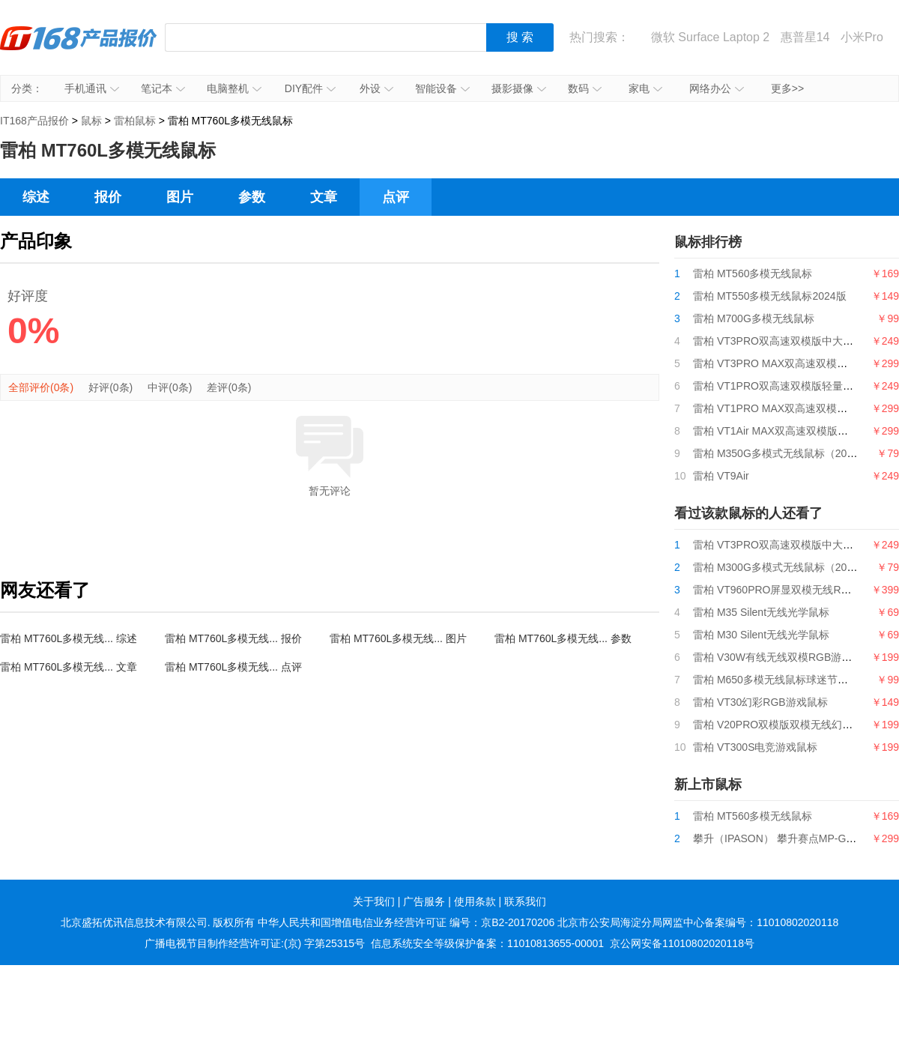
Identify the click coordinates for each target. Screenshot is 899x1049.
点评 (395, 197)
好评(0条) (110, 387)
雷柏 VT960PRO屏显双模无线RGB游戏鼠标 (795, 590)
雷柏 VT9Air (721, 476)
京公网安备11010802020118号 (682, 943)
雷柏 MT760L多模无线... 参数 (563, 638)
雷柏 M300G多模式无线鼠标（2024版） (786, 567)
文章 (323, 197)
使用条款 (475, 901)
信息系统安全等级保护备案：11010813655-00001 (487, 943)
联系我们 (525, 901)
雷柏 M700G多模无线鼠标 (753, 318)
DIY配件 (310, 88)
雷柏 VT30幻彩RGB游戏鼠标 (760, 702)
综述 (35, 197)
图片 (179, 197)
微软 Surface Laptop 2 (710, 37)
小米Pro (862, 37)
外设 (376, 88)
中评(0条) (170, 387)
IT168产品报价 (78, 48)
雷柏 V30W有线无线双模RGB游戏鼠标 (783, 657)
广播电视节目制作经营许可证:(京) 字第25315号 (255, 943)
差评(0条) (229, 387)
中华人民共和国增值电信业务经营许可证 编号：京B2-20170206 (406, 922)
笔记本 (163, 88)
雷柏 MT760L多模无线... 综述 (68, 638)
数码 (585, 88)
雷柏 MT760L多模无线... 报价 (233, 638)
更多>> (787, 88)
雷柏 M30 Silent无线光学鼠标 (761, 635)
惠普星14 (805, 37)
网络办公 (716, 88)
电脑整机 (234, 88)
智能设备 (442, 88)
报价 (107, 197)
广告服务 (424, 901)
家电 (645, 88)
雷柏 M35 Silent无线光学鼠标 (761, 612)
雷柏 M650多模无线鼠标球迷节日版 (776, 680)
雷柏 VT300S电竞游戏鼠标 (755, 747)
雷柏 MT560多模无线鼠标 (752, 273)
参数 (251, 197)
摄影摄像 (518, 88)
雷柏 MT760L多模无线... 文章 (68, 667)
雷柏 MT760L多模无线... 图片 (398, 638)
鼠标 (91, 121)
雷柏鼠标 (135, 121)
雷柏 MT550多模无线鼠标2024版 (770, 296)
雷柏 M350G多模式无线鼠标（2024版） (786, 453)
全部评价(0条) (40, 387)
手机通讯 (91, 88)
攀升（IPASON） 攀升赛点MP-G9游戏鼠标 (793, 838)
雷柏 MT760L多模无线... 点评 (233, 667)
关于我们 (374, 901)
